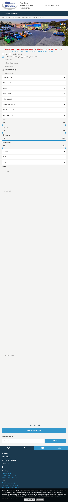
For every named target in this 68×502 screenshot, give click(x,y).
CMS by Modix (7, 463)
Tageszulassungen (9, 477)
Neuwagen (6, 473)
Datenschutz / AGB (9, 460)
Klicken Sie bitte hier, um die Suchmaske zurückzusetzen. (34, 51)
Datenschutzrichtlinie (7, 494)
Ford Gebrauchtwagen (10, 485)
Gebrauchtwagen (9, 475)
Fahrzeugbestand (25, 17)
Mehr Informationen (29, 499)
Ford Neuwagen (8, 483)
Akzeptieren (40, 499)
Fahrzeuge (14, 17)
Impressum (6, 457)
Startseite (5, 17)
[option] (34, 32)
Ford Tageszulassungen (11, 487)
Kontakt (5, 454)
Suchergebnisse (12, 13)
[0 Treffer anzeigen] (34, 430)
